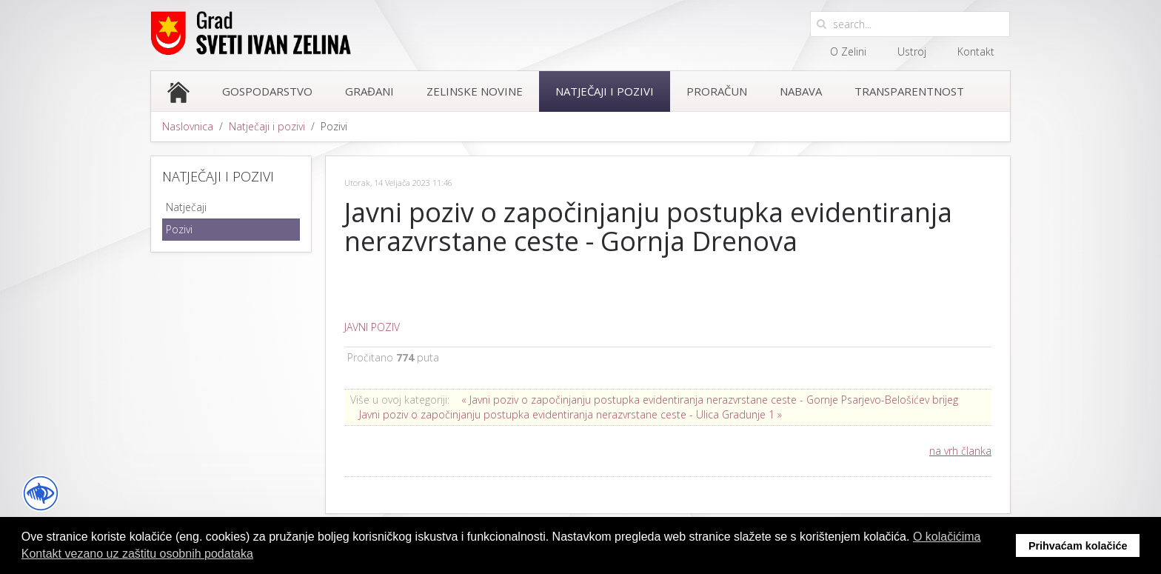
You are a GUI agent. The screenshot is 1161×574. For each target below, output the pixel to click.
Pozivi (179, 229)
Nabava (801, 91)
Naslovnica (187, 126)
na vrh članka (960, 451)
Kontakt (975, 51)
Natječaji (186, 207)
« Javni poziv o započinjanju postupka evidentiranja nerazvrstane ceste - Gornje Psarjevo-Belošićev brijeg (709, 400)
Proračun (716, 91)
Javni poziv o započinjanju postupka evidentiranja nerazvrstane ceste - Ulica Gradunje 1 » (570, 414)
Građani (369, 91)
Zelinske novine (474, 91)
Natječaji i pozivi (604, 91)
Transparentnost (909, 91)
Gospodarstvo (267, 91)
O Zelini (848, 51)
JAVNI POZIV (372, 327)
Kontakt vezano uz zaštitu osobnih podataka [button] (137, 553)
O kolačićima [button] (947, 536)
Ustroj (911, 51)
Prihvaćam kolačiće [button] (1078, 546)
